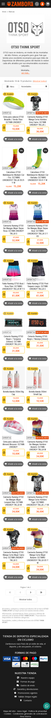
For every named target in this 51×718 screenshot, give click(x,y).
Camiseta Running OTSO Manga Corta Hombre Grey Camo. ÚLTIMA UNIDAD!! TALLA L (37, 121)
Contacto (28, 700)
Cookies (7, 713)
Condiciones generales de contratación (30, 713)
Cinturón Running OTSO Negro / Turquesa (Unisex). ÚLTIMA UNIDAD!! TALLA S (13, 340)
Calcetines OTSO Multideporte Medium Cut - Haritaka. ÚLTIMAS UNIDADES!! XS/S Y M (37, 176)
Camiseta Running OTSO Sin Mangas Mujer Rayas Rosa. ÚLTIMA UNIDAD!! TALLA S (13, 229)
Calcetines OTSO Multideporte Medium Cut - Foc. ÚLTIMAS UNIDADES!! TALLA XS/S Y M (13, 177)
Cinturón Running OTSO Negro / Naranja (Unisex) (37, 337)
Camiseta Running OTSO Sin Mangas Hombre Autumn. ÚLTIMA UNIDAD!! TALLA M (37, 445)
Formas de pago (27, 681)
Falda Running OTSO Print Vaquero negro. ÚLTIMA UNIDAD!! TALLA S (37, 286)
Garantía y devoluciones (27, 689)
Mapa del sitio (9, 711)
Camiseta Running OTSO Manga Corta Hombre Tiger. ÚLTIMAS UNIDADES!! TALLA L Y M (38, 501)
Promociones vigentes (27, 693)
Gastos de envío (28, 685)
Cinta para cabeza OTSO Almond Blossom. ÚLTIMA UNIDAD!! (13, 444)
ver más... (25, 73)
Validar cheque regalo (27, 696)
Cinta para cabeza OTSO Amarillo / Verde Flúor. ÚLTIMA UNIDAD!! (13, 119)
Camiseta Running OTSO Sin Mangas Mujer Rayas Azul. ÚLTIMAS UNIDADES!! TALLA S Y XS (37, 231)
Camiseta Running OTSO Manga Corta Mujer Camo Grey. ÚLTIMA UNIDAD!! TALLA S (13, 556)
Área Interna (25, 716)
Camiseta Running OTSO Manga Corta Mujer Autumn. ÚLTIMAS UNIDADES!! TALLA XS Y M (37, 557)
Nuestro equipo (27, 678)
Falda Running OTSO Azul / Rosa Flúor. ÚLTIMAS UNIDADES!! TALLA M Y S (13, 286)
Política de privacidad (37, 711)
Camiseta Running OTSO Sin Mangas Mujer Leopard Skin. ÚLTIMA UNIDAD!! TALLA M (13, 501)
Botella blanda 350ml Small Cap (37, 393)
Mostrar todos (39, 81)
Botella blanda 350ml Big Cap (13, 393)
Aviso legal (22, 711)
